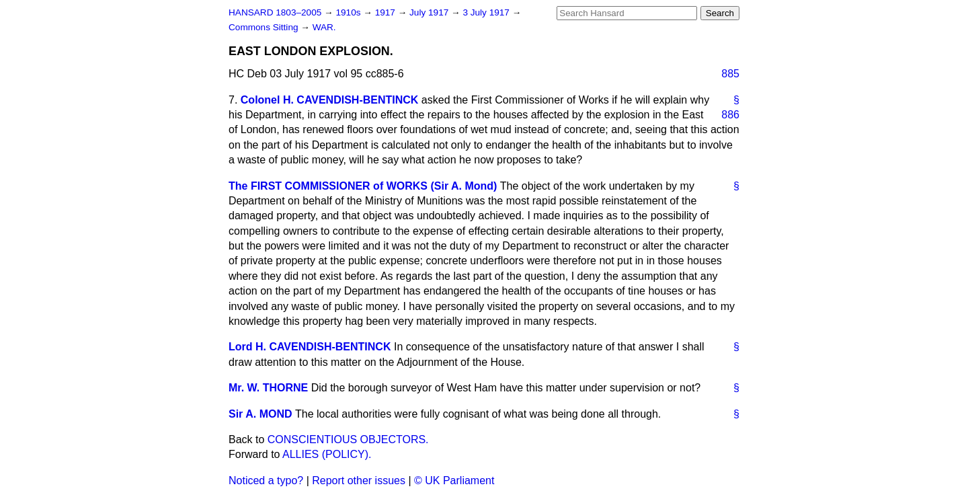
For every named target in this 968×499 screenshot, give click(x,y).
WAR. (324, 27)
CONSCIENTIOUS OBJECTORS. (348, 439)
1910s (349, 12)
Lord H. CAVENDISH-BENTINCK (310, 346)
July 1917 (430, 12)
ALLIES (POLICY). (327, 454)
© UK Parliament (454, 480)
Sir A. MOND (260, 414)
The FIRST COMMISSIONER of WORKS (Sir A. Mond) (363, 186)
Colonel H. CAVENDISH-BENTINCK (330, 100)
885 (730, 73)
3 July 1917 (487, 12)
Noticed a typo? (266, 480)
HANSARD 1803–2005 (275, 12)
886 (730, 114)
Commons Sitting (264, 27)
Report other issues (358, 480)
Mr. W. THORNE (268, 387)
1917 (386, 12)
